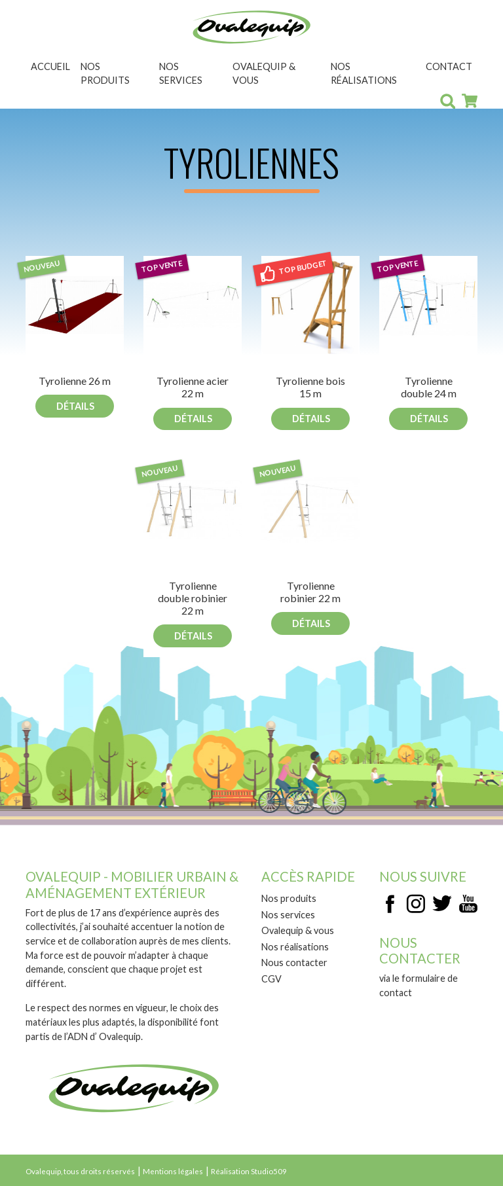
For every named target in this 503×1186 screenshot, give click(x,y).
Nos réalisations (364, 73)
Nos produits (105, 73)
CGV (271, 978)
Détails (75, 406)
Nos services (180, 73)
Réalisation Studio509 (249, 1171)
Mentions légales (173, 1171)
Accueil (50, 66)
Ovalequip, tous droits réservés (80, 1171)
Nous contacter (294, 962)
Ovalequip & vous (264, 73)
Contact (449, 66)
